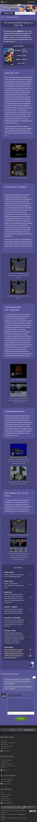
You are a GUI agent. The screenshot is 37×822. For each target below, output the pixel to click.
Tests (4, 17)
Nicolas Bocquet (12, 814)
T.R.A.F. (2, 793)
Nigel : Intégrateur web (6, 798)
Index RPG (8, 13)
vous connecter (15, 681)
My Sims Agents (4, 744)
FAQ (19, 730)
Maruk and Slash (4, 796)
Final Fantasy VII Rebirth (6, 763)
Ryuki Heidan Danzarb (20, 22)
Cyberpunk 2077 (4, 748)
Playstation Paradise (5, 800)
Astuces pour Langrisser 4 (6, 781)
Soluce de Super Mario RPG (7, 779)
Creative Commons (5, 810)
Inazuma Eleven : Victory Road (7, 742)
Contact (12, 730)
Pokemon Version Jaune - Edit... (7, 765)
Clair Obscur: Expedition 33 (7, 746)
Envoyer (21, 718)
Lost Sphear (3, 767)
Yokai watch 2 (4, 741)
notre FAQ (7, 688)
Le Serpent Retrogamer (6, 794)
